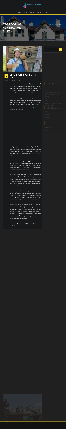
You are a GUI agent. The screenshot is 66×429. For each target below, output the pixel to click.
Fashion (19, 12)
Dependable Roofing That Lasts (55, 24)
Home (39, 12)
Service (19, 80)
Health (32, 12)
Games (26, 12)
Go (60, 49)
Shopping (46, 12)
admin (12, 80)
